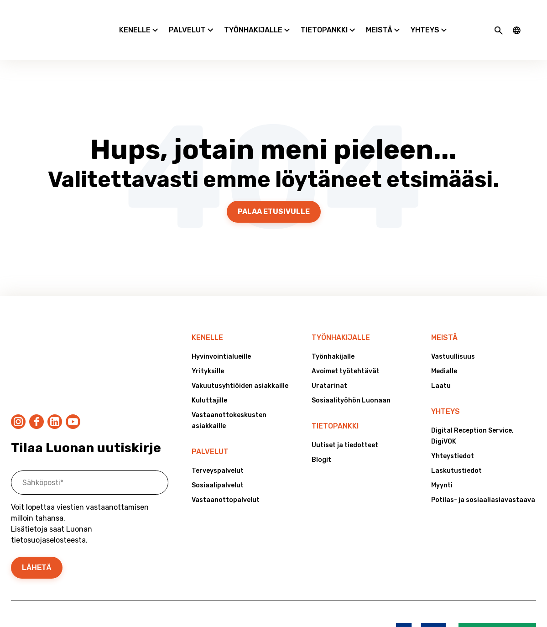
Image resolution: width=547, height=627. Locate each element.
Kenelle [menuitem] (207, 313)
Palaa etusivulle (274, 187)
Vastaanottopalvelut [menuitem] (226, 476)
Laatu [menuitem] (441, 362)
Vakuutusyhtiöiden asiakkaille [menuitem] (240, 362)
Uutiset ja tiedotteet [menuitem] (345, 421)
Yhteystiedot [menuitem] (452, 432)
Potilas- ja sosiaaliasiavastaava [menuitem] (483, 476)
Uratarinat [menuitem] (329, 362)
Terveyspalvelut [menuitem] (218, 447)
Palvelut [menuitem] (210, 427)
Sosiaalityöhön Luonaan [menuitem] (351, 377)
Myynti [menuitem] (442, 461)
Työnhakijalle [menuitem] (341, 313)
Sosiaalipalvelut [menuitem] (218, 461)
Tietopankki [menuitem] (335, 402)
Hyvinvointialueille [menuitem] (221, 333)
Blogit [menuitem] (321, 436)
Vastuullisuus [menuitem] (453, 333)
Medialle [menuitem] (444, 347)
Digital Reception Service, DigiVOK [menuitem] (472, 412)
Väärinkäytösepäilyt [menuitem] (88, 568)
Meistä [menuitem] (444, 313)
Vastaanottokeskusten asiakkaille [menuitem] (229, 396)
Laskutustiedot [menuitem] (456, 447)
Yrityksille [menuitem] (208, 347)
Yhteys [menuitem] (445, 387)
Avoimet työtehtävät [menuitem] (346, 347)
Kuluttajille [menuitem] (209, 377)
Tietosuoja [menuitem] (28, 568)
